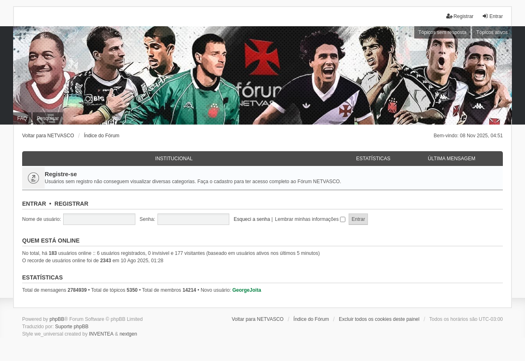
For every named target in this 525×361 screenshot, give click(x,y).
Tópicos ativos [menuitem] (492, 32)
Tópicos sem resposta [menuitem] (442, 32)
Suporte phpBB (71, 326)
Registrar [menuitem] (460, 16)
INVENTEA (101, 334)
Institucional (173, 158)
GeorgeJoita (247, 290)
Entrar (34, 203)
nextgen (128, 334)
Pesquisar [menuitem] (48, 118)
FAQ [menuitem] (22, 118)
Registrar (71, 203)
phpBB (57, 319)
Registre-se (61, 174)
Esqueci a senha (252, 219)
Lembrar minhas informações (310, 219)
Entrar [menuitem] (492, 16)
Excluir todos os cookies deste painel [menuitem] (379, 319)
